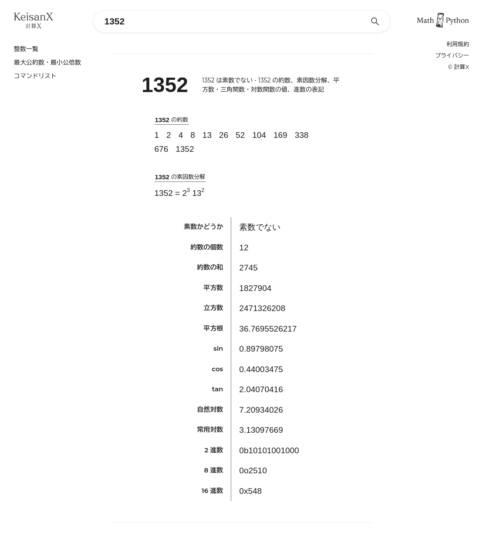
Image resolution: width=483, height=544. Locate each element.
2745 (248, 267)
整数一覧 (26, 48)
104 (259, 135)
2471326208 (262, 308)
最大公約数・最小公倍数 (47, 62)
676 (162, 149)
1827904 (255, 288)
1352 (185, 149)
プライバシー (452, 55)
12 (243, 247)
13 (207, 135)
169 (280, 135)
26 (223, 135)
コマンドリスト (35, 75)
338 (302, 135)
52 (240, 135)
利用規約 (457, 44)
